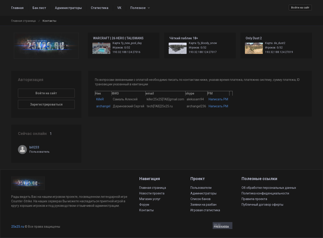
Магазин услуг (150, 199)
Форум (144, 204)
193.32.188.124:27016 (126, 52)
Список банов (200, 199)
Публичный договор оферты (262, 204)
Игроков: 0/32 (121, 47)
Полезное (138, 8)
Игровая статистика (205, 210)
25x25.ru (17, 226)
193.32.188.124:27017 (203, 52)
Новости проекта (151, 193)
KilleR (100, 99)
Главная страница (23, 20)
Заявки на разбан (203, 204)
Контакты (146, 210)
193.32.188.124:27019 (279, 52)
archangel (103, 106)
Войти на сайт (300, 7)
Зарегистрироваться (46, 104)
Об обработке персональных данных (269, 188)
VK (119, 8)
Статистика (99, 8)
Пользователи (201, 188)
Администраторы (68, 8)
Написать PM (218, 99)
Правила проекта (254, 199)
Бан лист (39, 8)
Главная (17, 8)
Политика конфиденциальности (265, 193)
